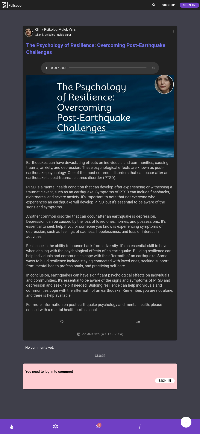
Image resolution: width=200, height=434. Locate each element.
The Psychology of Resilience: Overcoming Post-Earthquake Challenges (95, 48)
